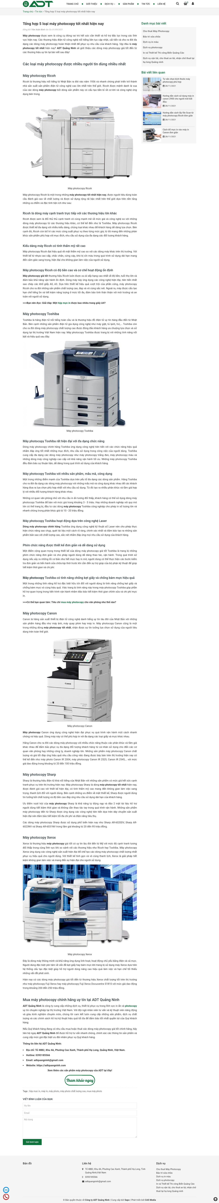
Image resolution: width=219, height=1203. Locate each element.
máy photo (54, 1091)
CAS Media (150, 1200)
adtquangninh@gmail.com (98, 1181)
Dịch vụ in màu (150, 42)
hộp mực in (64, 303)
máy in (44, 1091)
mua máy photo (94, 1091)
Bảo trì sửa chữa (151, 36)
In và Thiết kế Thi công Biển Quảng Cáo (163, 52)
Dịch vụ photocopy (152, 47)
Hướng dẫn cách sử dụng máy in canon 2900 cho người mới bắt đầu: (178, 99)
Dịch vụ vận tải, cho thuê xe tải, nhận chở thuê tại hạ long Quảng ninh (168, 60)
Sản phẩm (128, 4)
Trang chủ (72, 4)
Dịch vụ (110, 4)
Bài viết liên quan (153, 72)
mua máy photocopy (72, 602)
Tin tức (146, 4)
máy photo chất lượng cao (73, 1091)
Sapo (127, 1200)
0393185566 (91, 1177)
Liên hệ (161, 4)
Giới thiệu (91, 4)
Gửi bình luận (32, 1142)
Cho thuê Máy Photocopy (156, 31)
